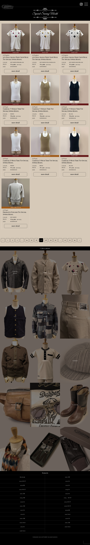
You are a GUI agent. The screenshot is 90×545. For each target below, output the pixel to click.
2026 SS (22, 506)
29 (50, 240)
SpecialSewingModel (75, 272)
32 (65, 240)
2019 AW (67, 527)
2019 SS (22, 531)
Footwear (75, 408)
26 (36, 240)
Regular (22, 481)
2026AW (67, 514)
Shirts (45, 318)
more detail (16, 71)
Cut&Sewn (45, 363)
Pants (75, 318)
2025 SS (67, 498)
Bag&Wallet (15, 408)
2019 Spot (67, 531)
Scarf (15, 453)
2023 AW (22, 498)
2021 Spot (67, 518)
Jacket (45, 273)
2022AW (22, 489)
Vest (15, 318)
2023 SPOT (22, 494)
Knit (15, 363)
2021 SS (22, 518)
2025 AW (22, 510)
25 (31, 240)
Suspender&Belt (45, 452)
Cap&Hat (75, 363)
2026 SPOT (67, 510)
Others (75, 453)
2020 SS (67, 522)
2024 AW (22, 502)
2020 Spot (22, 527)
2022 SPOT (22, 485)
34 (74, 240)
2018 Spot (22, 535)
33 (69, 240)
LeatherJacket (15, 273)
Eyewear (45, 408)
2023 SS (67, 489)
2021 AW (67, 481)
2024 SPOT (67, 502)
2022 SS (67, 485)
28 (46, 240)
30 (55, 240)
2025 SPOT (67, 506)
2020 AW (22, 522)
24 (26, 240)
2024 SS (67, 494)
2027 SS (22, 514)
